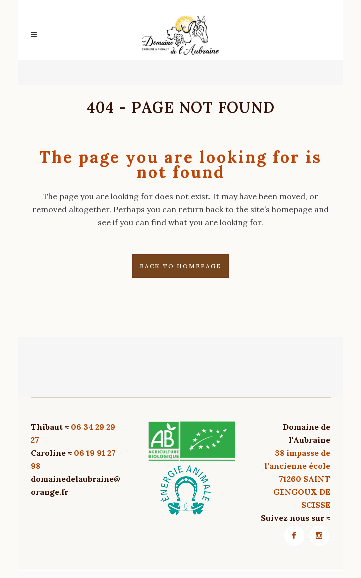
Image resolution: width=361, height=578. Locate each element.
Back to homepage (180, 266)
